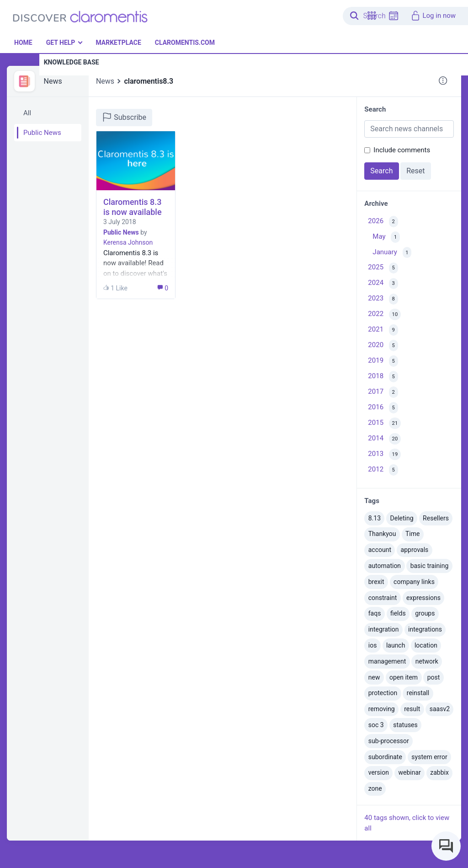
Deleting (402, 518)
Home (23, 42)
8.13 (374, 518)
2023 (383, 299)
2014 (384, 439)
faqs (374, 613)
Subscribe (124, 117)
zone (375, 788)
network (426, 661)
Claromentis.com (185, 42)
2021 (383, 330)
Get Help (60, 42)
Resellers (436, 518)
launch (395, 645)
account (379, 549)
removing (381, 709)
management (387, 661)
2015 (384, 423)
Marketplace (118, 42)
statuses (405, 725)
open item (403, 677)
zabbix (439, 772)
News (53, 81)
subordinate (385, 757)
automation (384, 565)
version (378, 772)
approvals (415, 549)
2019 (383, 361)
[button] (371, 16)
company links (414, 581)
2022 (384, 314)
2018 (383, 376)
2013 (384, 454)
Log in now (433, 16)
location (426, 645)
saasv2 (440, 709)
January (391, 252)
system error (429, 757)
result (412, 709)
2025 (383, 268)
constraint (382, 597)
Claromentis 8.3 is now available (132, 207)
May (386, 237)
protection (383, 693)
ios (372, 645)
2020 (383, 345)
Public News (42, 133)
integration (383, 629)
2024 (383, 283)
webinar (409, 772)
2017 (383, 392)
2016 (383, 407)
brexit (376, 581)
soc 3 (376, 725)
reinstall (418, 693)
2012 (383, 470)
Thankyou (382, 533)
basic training (429, 565)
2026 (383, 221)
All (27, 113)
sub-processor (388, 741)
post (433, 677)
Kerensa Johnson (128, 242)
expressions (423, 597)
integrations (425, 629)
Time (412, 533)
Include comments (401, 150)
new (374, 677)
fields (398, 613)
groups (425, 613)
